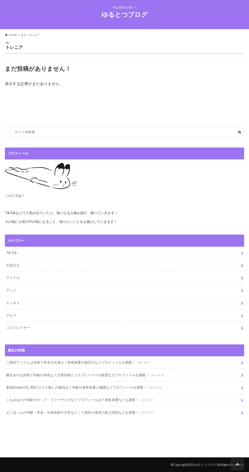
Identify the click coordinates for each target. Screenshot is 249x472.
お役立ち (13, 265)
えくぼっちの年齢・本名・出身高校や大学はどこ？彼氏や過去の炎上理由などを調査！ (80, 412)
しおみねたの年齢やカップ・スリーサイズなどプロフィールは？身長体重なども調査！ (80, 400)
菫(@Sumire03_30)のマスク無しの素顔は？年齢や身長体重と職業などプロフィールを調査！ (84, 387)
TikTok (11, 253)
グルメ (11, 315)
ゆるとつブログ (125, 14)
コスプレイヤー (18, 327)
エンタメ (13, 303)
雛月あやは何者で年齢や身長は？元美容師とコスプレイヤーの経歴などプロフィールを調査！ (85, 375)
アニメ (11, 290)
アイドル (13, 278)
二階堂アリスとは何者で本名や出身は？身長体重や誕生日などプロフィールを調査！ (78, 362)
